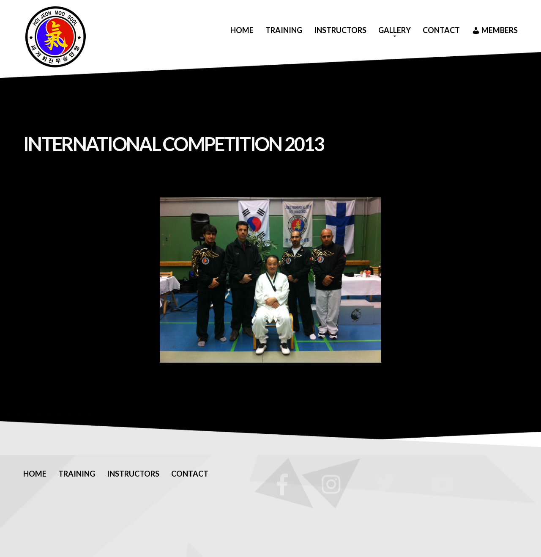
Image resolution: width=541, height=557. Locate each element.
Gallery (394, 30)
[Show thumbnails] (270, 377)
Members (495, 30)
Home (242, 30)
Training (283, 30)
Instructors (340, 30)
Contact (441, 30)
